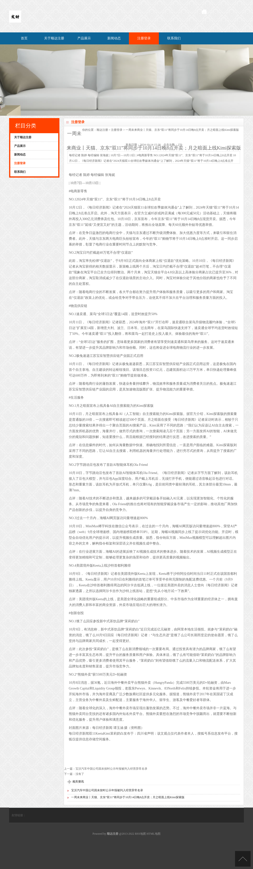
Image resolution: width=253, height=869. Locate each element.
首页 (24, 38)
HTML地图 (154, 833)
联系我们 (174, 38)
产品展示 (84, 38)
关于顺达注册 (54, 38)
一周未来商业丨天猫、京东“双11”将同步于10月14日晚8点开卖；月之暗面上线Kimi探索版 (127, 797)
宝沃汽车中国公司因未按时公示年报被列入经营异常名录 (111, 768)
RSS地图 (140, 833)
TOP (243, 859)
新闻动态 (114, 38)
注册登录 (144, 38)
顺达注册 (102, 130)
